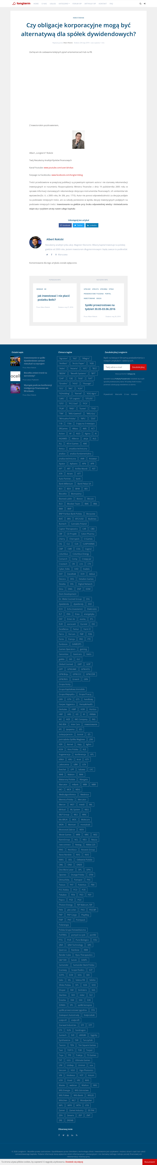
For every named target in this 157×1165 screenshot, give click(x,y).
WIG (95, 1085)
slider (82, 995)
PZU (95, 940)
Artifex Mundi (81, 468)
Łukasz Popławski (33, 380)
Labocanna (64, 764)
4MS (85, 428)
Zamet (62, 1110)
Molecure (85, 819)
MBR (94, 784)
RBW (86, 950)
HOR (83, 709)
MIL (90, 804)
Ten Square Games (87, 1045)
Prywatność (108, 394)
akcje (85, 438)
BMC (87, 503)
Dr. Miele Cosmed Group (70, 599)
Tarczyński (88, 1040)
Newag (78, 844)
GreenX (75, 679)
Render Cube (65, 955)
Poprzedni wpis (55, 280)
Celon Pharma (87, 533)
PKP (61, 914)
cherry (62, 539)
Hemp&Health (86, 704)
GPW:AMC (87, 289)
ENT (61, 619)
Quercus (63, 950)
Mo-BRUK (63, 819)
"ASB (91, 363)
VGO (73, 1070)
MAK (81, 774)
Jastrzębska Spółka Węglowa (72, 739)
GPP (61, 669)
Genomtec (64, 654)
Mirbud (62, 809)
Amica (62, 448)
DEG (72, 579)
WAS (87, 1080)
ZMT (88, 1115)
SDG (80, 975)
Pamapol (78, 879)
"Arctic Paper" (78, 363)
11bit (69, 423)
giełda (98, 298)
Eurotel (83, 624)
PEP (89, 894)
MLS (76, 814)
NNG (61, 849)
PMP (61, 920)
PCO (75, 889)
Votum (91, 1075)
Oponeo (62, 874)
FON (90, 634)
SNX (80, 1000)
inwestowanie (78, 18)
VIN (60, 1075)
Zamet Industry (76, 1110)
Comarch (63, 559)
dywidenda (64, 604)
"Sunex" (82, 408)
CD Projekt (72, 533)
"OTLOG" (89, 398)
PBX (92, 884)
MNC (84, 814)
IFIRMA (93, 714)
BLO (61, 503)
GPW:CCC (77, 674)
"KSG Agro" (91, 393)
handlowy (88, 699)
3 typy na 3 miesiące (85, 423)
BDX (69, 488)
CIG (60, 544)
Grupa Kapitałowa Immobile (72, 689)
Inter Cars (75, 724)
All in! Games (72, 443)
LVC (91, 769)
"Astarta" (74, 368)
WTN (78, 1105)
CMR (70, 549)
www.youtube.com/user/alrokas (58, 167)
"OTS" (61, 403)
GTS (77, 699)
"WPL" (83, 418)
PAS (88, 879)
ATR (60, 473)
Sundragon (80, 1030)
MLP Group (64, 814)
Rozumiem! (149, 1162)
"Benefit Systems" (78, 373)
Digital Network (85, 584)
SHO (94, 985)
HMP (74, 709)
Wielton (85, 1085)
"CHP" (61, 378)
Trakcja (79, 1055)
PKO (83, 909)
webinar (39, 289)
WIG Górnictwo (82, 1090)
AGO (78, 433)
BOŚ (61, 518)
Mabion (71, 774)
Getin (88, 654)
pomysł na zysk (78, 935)
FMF (82, 634)
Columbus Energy (81, 554)
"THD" (93, 408)
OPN (88, 869)
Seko (61, 980)
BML (95, 503)
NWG (61, 859)
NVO (87, 854)
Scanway (63, 970)
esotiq (82, 619)
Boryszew (90, 513)
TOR (80, 1050)
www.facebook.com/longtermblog (67, 175)
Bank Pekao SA (84, 483)
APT (60, 468)
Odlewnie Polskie (84, 859)
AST (93, 468)
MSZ (95, 834)
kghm (88, 744)
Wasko (62, 1085)
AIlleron (75, 438)
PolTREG (63, 935)
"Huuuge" (87, 383)
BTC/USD (79, 518)
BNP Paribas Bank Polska (70, 513)
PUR (69, 940)
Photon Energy (66, 904)
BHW (77, 488)
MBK (85, 784)
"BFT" (93, 373)
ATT (79, 473)
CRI (73, 564)
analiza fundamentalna (80, 453)
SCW (71, 975)
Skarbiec (63, 995)
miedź (82, 804)
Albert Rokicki (68, 43)
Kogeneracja (64, 754)
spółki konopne (85, 1005)
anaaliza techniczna (78, 448)
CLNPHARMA (89, 544)
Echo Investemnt (75, 609)
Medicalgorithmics (67, 794)
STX (60, 1030)
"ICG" (61, 388)
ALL (60, 443)
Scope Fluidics (77, 970)
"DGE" (80, 378)
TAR (76, 1040)
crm (81, 564)
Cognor (88, 549)
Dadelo (86, 569)
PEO (81, 894)
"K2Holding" (64, 393)
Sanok (74, 960)
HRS (69, 714)
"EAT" (90, 378)
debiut (92, 574)
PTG (61, 940)
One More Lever (66, 869)
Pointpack (80, 920)
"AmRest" (63, 363)
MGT (72, 804)
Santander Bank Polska (83, 965)
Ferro (61, 634)
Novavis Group (88, 849)
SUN (69, 1030)
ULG (69, 1060)
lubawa (81, 769)
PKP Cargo (72, 914)
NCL (76, 839)
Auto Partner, (65, 478)
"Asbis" (62, 368)
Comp (74, 559)
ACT (93, 428)
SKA (93, 990)
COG (78, 549)
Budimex (92, 518)
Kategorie (63, 3)
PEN (73, 894)
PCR (83, 889)
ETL (91, 619)
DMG (70, 589)
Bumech (62, 523)
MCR (69, 789)
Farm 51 (87, 629)
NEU (85, 839)
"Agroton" (63, 358)
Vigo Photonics (86, 1070)
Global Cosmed (66, 664)
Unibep (70, 1065)
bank (78, 478)
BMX (61, 508)
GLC (78, 659)
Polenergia (64, 925)
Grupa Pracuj (85, 694)
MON (61, 824)
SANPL (84, 960)
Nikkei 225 (90, 844)
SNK (72, 1000)
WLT (74, 1100)
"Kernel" (78, 393)
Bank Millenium (66, 483)
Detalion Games (86, 579)
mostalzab (85, 824)
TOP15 (70, 1050)
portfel (108, 294)
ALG (94, 438)
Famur (76, 629)
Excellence (63, 629)
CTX (89, 564)
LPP (72, 769)
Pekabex (63, 894)
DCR (83, 574)
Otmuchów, (64, 879)
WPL (61, 1105)
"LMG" (62, 398)
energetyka (89, 614)
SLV (91, 995)
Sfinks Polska (65, 985)
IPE (60, 729)
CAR (84, 528)
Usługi (53, 3)
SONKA (62, 1005)
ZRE (60, 1120)
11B (60, 423)
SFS (76, 985)
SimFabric (82, 990)
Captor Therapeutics (68, 528)
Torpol (89, 1050)
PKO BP (92, 909)
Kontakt (103, 3)
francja (71, 639)
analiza (62, 453)
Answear (93, 458)
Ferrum (71, 634)
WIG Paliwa (64, 1095)
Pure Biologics (82, 940)
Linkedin (92, 225)
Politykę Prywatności (122, 379)
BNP (69, 508)
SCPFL (61, 975)
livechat (62, 769)
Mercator (82, 799)
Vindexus (71, 1075)
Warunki (118, 394)
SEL (69, 980)
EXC (93, 624)
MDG (78, 789)
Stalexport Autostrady (69, 1015)
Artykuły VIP (90, 3)
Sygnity (94, 1035)
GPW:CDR (90, 674)
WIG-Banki (78, 1095)
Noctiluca (72, 849)
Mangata (84, 779)
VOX (61, 1080)
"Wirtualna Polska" (67, 418)
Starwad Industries (67, 1025)
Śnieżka (62, 1000)
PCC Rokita (64, 889)
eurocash (71, 624)
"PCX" (85, 403)
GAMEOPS (76, 644)
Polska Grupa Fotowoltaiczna (72, 930)
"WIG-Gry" (90, 413)
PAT (71, 884)
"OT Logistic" (75, 398)
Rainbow (75, 950)
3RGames (63, 428)
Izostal (80, 734)
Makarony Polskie (67, 779)
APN (84, 463)
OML (61, 864)
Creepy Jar (86, 559)
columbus (63, 554)
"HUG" (75, 383)
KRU (70, 759)
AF (70, 433)
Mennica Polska (66, 799)
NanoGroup (64, 839)
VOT (81, 1075)
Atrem (70, 473)
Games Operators (67, 649)
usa (91, 1065)
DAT (61, 574)
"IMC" (70, 388)
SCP (90, 970)
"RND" (72, 408)
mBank (75, 784)
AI (96, 433)
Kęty (80, 744)
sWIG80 (82, 1035)
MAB (61, 774)
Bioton (80, 498)
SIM (71, 990)
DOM (88, 589)
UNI (60, 1065)
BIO (86, 488)
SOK (89, 1000)
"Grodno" (63, 383)
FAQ (111, 3)
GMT (80, 664)
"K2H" (80, 388)
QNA (61, 945)
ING (93, 719)
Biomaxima (76, 493)
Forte (61, 639)
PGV (79, 899)
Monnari (72, 824)
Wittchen (63, 1100)
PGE (71, 899)
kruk (79, 759)
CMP (61, 549)
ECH (61, 609)
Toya (61, 1055)
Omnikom (73, 1151)
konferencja (80, 754)
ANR (82, 458)
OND (70, 864)
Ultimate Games (82, 1060)
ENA (68, 614)
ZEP (80, 1115)
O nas (44, 3)
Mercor (62, 804)
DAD (76, 569)
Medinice (84, 794)
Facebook (65, 225)
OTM (91, 874)
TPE (69, 1055)
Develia (62, 584)
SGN (85, 985)
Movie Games (65, 834)
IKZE (68, 719)
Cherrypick (74, 539)
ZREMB (70, 1120)
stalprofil (75, 1020)
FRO (81, 639)
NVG (78, 854)
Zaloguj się (131, 374)
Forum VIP (77, 3)
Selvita (92, 980)
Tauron (62, 1045)
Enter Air (71, 619)
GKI (70, 659)
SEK (88, 975)
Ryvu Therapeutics (83, 955)
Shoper (62, 990)
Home (36, 3)
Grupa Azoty (64, 684)
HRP (61, 714)
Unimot (81, 1065)
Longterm (22, 1151)
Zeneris (70, 1115)
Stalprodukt (89, 1015)
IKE (45, 289)
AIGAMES (63, 438)
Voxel (69, 1080)
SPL (71, 1005)
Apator (62, 463)
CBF (60, 533)
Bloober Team (73, 503)
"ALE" (74, 358)
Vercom (62, 1070)
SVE (72, 1035)
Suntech (62, 1035)
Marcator (63, 784)
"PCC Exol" (73, 403)
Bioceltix (63, 493)
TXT (60, 1060)
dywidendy (78, 604)
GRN (86, 679)
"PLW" (61, 408)
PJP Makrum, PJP (84, 904)
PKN (61, 909)
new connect (65, 844)
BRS (69, 518)
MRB (78, 834)
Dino (61, 589)
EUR (61, 624)
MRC (87, 834)
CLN (76, 544)
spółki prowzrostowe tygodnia (73, 1010)
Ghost (91, 1151)
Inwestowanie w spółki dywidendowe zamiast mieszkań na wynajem (34, 360)
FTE (89, 639)
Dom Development (67, 594)
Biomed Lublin (65, 498)
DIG (72, 584)
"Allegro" (86, 358)
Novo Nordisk (65, 854)
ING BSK (62, 724)
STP (90, 1025)
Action (62, 433)
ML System (75, 809)
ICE (77, 714)
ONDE (79, 864)
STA (93, 1010)
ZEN (61, 1115)
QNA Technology (75, 945)
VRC (78, 1080)
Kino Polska (73, 749)
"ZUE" (93, 418)
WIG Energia (64, 1090)
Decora (62, 579)
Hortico (92, 709)
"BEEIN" (62, 373)
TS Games (91, 1055)
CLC (68, 544)
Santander (64, 965)
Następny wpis (102, 280)
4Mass (75, 428)
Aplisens (74, 463)
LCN (84, 764)
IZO (80, 729)
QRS (89, 945)
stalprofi (63, 1020)
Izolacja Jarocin (66, 734)
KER (60, 744)
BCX (60, 488)
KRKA (61, 759)
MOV (81, 829)
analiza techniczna (67, 458)
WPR (69, 1105)
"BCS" (94, 368)
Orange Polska (77, 874)
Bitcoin (90, 498)
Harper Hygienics (67, 704)
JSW (91, 739)
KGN (61, 749)
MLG (87, 809)
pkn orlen (71, 909)
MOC (74, 819)
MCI (60, 789)
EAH (90, 604)
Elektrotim (92, 609)
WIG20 (91, 1095)
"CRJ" (71, 378)
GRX (61, 699)
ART (69, 468)
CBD (93, 528)
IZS (89, 734)
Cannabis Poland (79, 523)
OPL (80, 869)
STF (82, 1025)
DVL (88, 599)
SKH (73, 995)
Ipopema (70, 729)
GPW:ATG (95, 289)
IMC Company (81, 719)
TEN (72, 1045)
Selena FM (80, 980)
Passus (62, 884)
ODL (70, 859)
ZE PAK (91, 1110)
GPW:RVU (63, 679)
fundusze (63, 644)
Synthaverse (64, 1040)
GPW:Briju (103, 289)
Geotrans (77, 654)
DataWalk (71, 574)
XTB (87, 1105)
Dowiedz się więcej (74, 1161)
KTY (87, 759)
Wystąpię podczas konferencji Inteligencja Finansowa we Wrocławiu (38, 388)
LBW (76, 764)
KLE (84, 749)
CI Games (88, 539)
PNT (69, 920)
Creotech (63, 564)
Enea (77, 614)
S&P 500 (62, 960)
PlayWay (85, 914)
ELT (60, 614)
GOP (88, 664)
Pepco (62, 899)
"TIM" (61, 413)
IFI (84, 714)
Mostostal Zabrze (67, 829)
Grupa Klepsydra (66, 694)
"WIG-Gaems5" (75, 413)
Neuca (94, 839)
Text (61, 1050)
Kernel (70, 744)
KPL (92, 754)
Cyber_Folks (64, 569)
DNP (79, 589)
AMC (85, 443)
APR (92, 463)
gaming (83, 649)
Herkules (63, 709)
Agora (87, 433)
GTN (69, 699)
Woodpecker (86, 1100)
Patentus (82, 884)
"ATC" (85, 368)
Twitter (78, 225)
